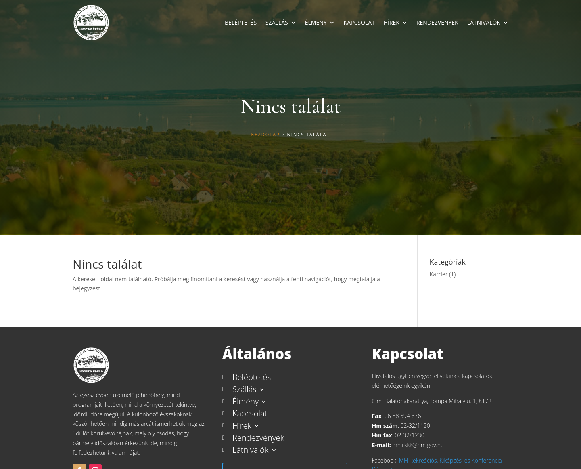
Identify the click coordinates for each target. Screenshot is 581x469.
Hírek (391, 22)
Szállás (276, 22)
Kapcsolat (359, 22)
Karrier (439, 274)
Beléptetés (241, 22)
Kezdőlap (265, 134)
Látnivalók (483, 22)
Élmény (316, 22)
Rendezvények (437, 22)
